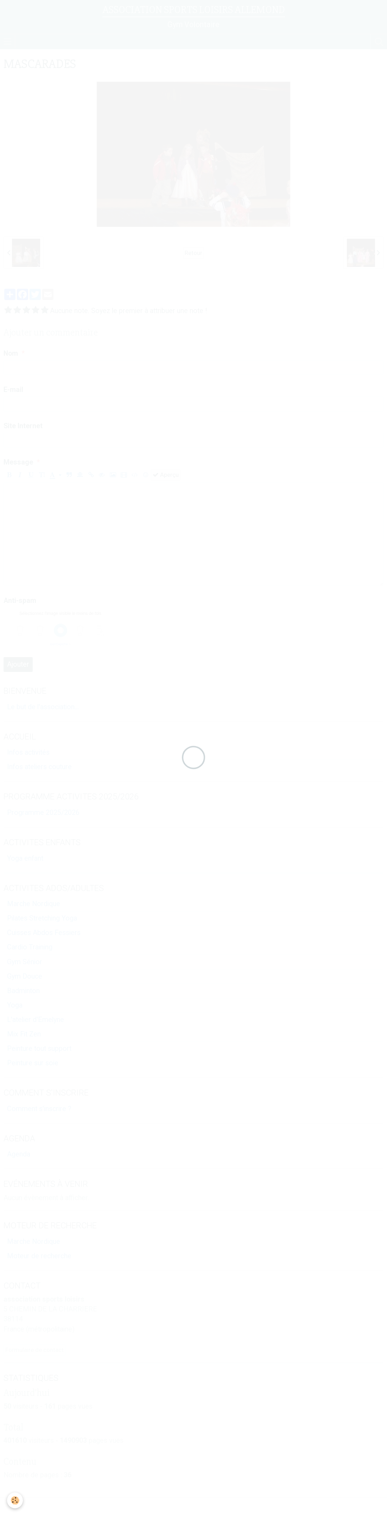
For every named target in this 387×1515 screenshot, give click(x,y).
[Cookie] (15, 1500)
